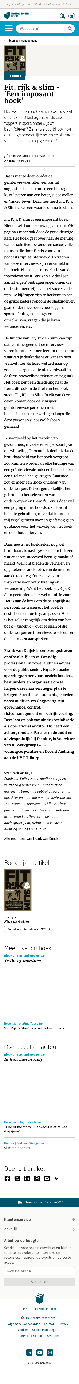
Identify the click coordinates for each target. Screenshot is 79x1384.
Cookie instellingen (45, 1330)
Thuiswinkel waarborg (38, 1318)
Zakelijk (39, 1229)
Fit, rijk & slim (16, 921)
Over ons (53, 1336)
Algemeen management (22, 40)
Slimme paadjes (17, 1148)
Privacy (63, 1324)
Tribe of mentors (22, 960)
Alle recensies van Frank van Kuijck (31, 839)
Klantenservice (39, 1219)
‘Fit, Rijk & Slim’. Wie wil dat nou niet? (34, 1028)
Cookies (23, 1330)
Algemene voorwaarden (24, 1324)
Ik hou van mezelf (23, 1059)
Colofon (49, 1324)
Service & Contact (31, 1336)
